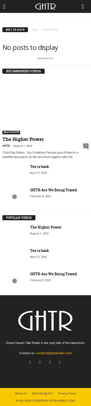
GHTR (6, 146)
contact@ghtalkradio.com (54, 353)
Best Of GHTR (11, 132)
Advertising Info (42, 393)
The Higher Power (23, 139)
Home (35, 29)
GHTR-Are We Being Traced (53, 190)
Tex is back (39, 166)
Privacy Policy (67, 393)
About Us (21, 393)
